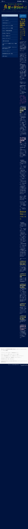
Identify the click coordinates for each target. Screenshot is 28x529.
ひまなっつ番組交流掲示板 (7, 30)
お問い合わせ (4, 56)
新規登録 (19, 1)
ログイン (25, 1)
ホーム (3, 1)
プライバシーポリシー (18, 357)
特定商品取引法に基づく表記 (7, 53)
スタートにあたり (5, 20)
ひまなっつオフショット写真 (7, 25)
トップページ (4, 17)
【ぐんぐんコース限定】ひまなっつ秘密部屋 (7, 357)
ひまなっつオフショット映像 (7, 28)
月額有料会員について (15, 352)
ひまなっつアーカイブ (6, 38)
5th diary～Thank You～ (6, 33)
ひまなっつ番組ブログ (6, 35)
